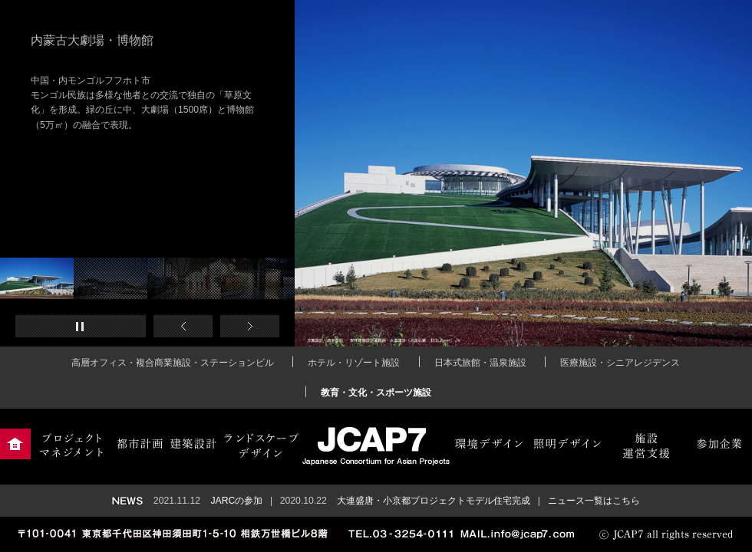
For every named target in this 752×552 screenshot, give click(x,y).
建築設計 (194, 443)
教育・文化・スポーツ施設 (376, 392)
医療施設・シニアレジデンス (620, 362)
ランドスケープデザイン (261, 443)
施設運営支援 (646, 443)
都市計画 (139, 443)
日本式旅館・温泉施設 (480, 362)
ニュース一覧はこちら (594, 500)
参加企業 (718, 443)
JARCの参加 (236, 500)
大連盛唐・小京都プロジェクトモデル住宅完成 (433, 500)
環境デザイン (489, 443)
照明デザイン (567, 443)
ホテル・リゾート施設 (354, 362)
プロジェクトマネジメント (71, 443)
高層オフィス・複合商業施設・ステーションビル (172, 362)
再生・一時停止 (80, 326)
